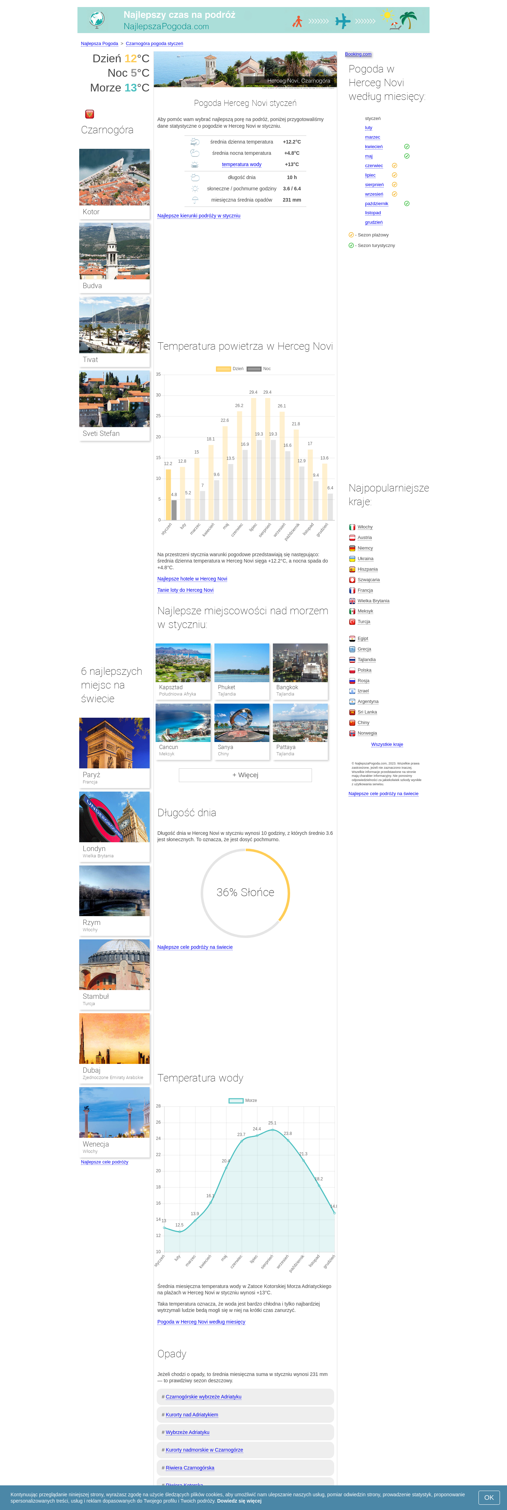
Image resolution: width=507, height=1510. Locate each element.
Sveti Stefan (101, 433)
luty (368, 127)
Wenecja (96, 1144)
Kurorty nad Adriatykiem (192, 1414)
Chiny (363, 722)
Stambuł (96, 996)
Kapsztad (171, 687)
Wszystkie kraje (387, 744)
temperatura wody (242, 164)
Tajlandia (367, 659)
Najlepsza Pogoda (99, 43)
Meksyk (365, 611)
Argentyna (368, 701)
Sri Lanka (367, 712)
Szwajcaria (369, 579)
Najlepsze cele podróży (104, 1162)
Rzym (92, 922)
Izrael (363, 690)
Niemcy (365, 548)
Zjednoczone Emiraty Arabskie (113, 1077)
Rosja (363, 680)
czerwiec (374, 165)
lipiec (370, 175)
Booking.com (358, 54)
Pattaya (286, 747)
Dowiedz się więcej (239, 1501)
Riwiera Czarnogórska (190, 1468)
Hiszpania (368, 569)
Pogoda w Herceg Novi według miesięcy (201, 1322)
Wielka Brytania (98, 855)
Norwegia (367, 733)
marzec (372, 137)
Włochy (90, 929)
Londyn (94, 848)
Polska (364, 670)
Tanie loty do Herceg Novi (185, 590)
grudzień (374, 222)
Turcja (89, 1003)
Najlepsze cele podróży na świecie (195, 947)
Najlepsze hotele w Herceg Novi (192, 579)
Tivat (90, 359)
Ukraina (366, 558)
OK (489, 1497)
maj (369, 156)
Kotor (91, 212)
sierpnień (374, 184)
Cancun (168, 747)
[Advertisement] (245, 273)
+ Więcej (245, 775)
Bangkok (287, 687)
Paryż (91, 774)
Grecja (364, 649)
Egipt (363, 638)
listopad (373, 212)
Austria (365, 537)
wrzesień (374, 194)
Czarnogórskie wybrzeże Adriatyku (204, 1397)
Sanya (225, 747)
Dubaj (92, 1070)
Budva (92, 285)
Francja (90, 782)
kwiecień (374, 146)
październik (376, 203)
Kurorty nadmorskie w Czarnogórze (204, 1450)
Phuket (226, 687)
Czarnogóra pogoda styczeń (154, 43)
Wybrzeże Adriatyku (187, 1432)
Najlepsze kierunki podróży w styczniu (198, 215)
